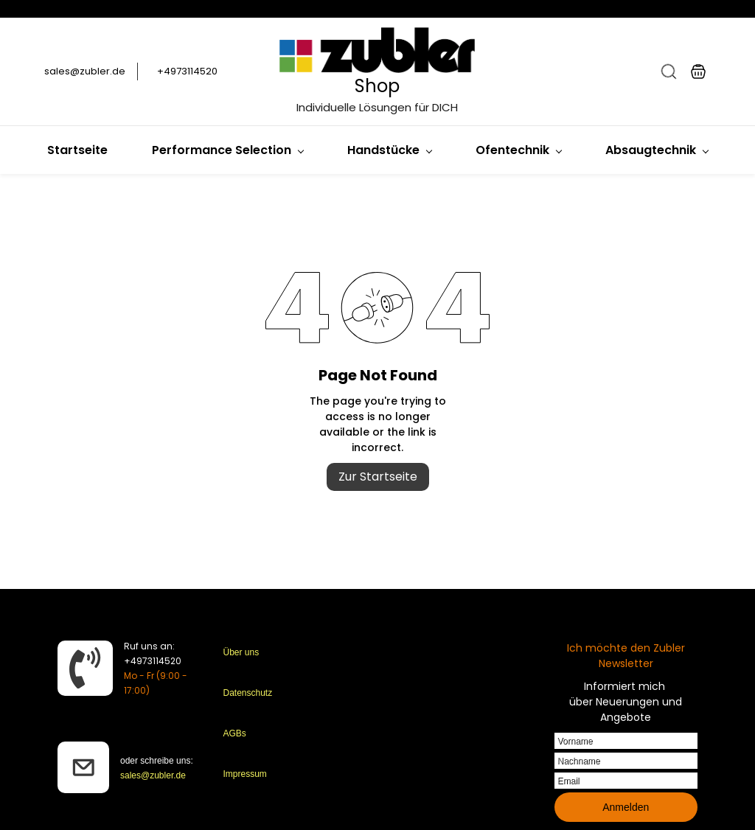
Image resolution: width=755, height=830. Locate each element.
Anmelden (625, 807)
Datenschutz (248, 693)
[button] (669, 71)
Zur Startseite (377, 476)
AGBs (234, 733)
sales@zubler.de (153, 775)
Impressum (245, 774)
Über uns (241, 652)
